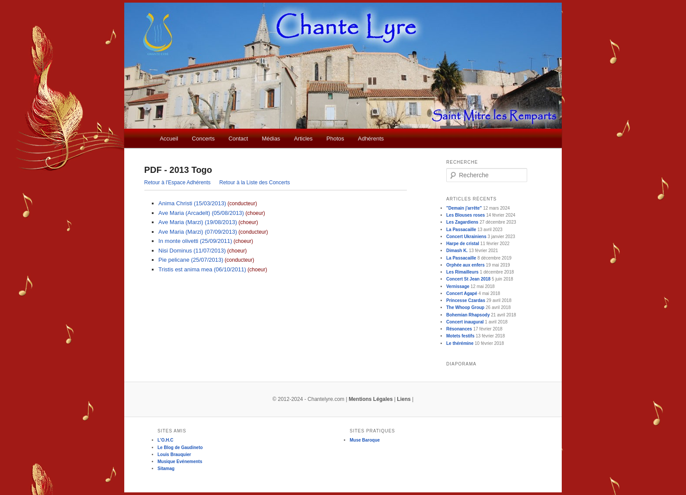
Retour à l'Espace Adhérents (177, 182)
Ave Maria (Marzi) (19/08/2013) (197, 222)
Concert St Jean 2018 (468, 279)
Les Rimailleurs (462, 272)
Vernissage (457, 286)
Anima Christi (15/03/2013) (192, 203)
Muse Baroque (365, 440)
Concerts (203, 138)
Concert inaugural (465, 321)
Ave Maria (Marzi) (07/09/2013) (197, 231)
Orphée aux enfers (465, 265)
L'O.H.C (165, 440)
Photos (335, 138)
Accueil (169, 138)
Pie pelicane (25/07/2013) (190, 259)
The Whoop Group (465, 307)
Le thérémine (459, 343)
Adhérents (371, 138)
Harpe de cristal (462, 243)
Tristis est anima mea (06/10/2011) (202, 269)
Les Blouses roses (465, 215)
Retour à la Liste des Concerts (254, 182)
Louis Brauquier (174, 454)
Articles (303, 138)
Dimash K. (457, 250)
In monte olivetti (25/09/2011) (195, 241)
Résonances (459, 328)
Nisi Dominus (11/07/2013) (192, 250)
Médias (271, 138)
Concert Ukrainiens (466, 236)
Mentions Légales (371, 399)
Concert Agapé (461, 293)
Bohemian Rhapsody (468, 314)
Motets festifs (460, 336)
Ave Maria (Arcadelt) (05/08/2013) (201, 213)
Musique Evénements (180, 461)
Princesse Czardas (465, 300)
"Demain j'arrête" (464, 208)
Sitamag (166, 468)
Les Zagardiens (462, 222)
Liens (403, 399)
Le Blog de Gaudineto (180, 447)
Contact (238, 138)
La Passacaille (461, 229)
